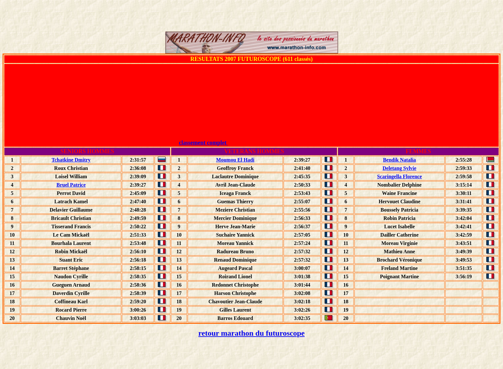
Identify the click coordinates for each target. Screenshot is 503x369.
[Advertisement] (251, 17)
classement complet (251, 142)
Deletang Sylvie (399, 168)
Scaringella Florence (399, 176)
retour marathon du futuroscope (251, 333)
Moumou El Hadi (235, 160)
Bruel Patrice (71, 185)
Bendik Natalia (399, 160)
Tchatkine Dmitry (71, 160)
